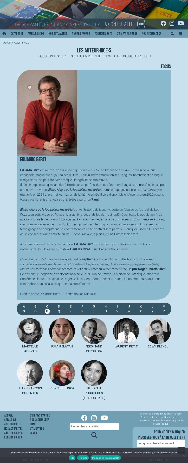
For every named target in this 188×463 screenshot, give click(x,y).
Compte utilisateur (37, 426)
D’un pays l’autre (127, 34)
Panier (33, 433)
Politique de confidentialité (105, 458)
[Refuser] (183, 455)
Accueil (7, 42)
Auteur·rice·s (36, 34)
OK (72, 458)
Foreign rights (103, 34)
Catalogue (17, 34)
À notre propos (81, 34)
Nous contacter (151, 34)
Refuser (83, 458)
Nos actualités (58, 34)
